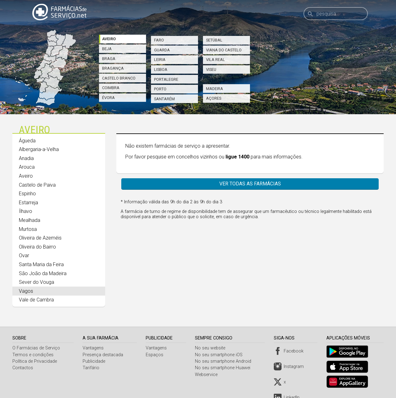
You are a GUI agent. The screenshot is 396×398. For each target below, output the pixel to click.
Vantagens (93, 348)
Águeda (27, 141)
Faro (159, 40)
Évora (108, 97)
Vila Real (215, 59)
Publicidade (94, 361)
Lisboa (160, 69)
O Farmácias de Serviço (36, 348)
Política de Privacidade (34, 361)
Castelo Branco (119, 78)
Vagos (26, 291)
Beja (107, 48)
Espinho (27, 194)
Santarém (164, 99)
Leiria (160, 59)
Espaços (155, 354)
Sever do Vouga (36, 282)
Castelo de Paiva (37, 185)
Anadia (26, 158)
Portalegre (166, 79)
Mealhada (29, 220)
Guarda (162, 50)
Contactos (22, 367)
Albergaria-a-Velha (39, 149)
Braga (108, 58)
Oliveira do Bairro (37, 247)
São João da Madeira (43, 273)
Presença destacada (103, 354)
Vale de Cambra (36, 300)
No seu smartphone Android (225, 361)
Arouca (27, 167)
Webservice (208, 374)
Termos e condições (33, 354)
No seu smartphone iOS (220, 354)
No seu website (212, 348)
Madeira (214, 88)
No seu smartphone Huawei (224, 367)
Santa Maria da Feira (41, 264)
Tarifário (91, 367)
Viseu (211, 69)
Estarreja (28, 202)
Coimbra (110, 87)
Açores (213, 98)
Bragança (113, 68)
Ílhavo (25, 211)
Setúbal (214, 40)
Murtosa (28, 229)
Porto (160, 89)
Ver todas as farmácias (250, 184)
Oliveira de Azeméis (40, 238)
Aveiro (109, 39)
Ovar (24, 255)
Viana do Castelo (224, 50)
